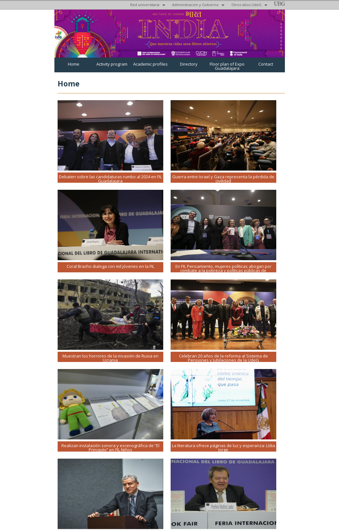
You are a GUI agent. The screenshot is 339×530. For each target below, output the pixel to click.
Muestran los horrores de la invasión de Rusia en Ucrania (110, 358)
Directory (189, 64)
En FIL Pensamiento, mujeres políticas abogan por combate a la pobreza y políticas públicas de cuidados (223, 270)
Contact (265, 64)
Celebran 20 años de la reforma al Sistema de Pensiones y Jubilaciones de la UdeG (223, 358)
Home (73, 64)
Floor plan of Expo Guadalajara (227, 66)
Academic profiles (150, 64)
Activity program (111, 64)
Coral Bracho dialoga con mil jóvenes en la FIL (110, 266)
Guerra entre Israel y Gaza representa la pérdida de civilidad (223, 179)
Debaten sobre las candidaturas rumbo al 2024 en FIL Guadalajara (110, 179)
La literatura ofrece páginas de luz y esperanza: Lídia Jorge (223, 448)
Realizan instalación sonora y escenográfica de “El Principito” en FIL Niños (110, 448)
